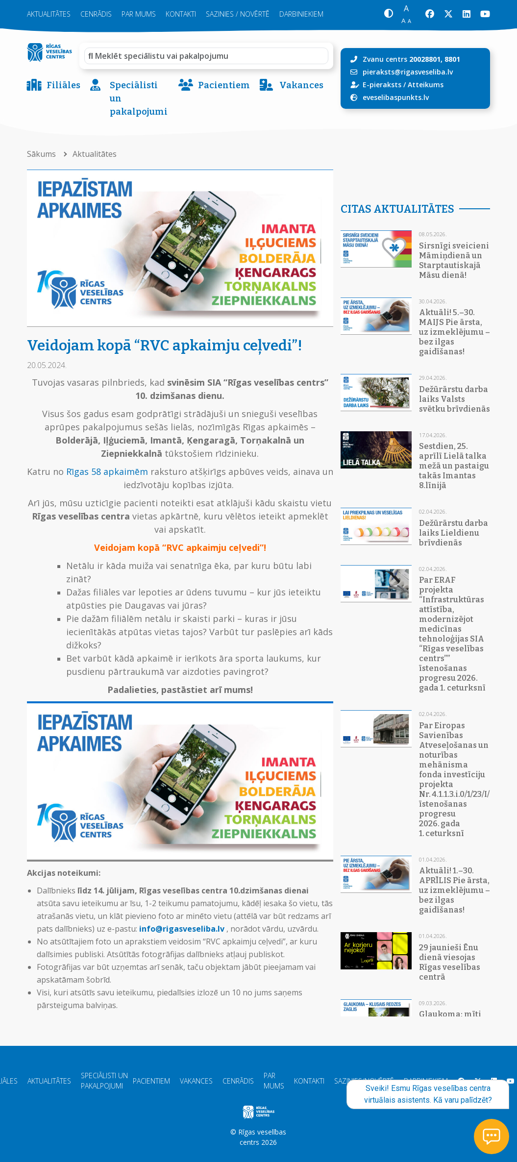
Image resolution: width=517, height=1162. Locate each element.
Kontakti (181, 14)
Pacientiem (214, 85)
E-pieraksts (382, 84)
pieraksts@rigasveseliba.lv (408, 71)
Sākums (42, 153)
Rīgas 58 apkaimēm (107, 471)
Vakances (291, 85)
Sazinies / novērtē (238, 14)
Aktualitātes (49, 14)
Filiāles (53, 85)
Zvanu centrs (411, 59)
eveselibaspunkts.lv (396, 97)
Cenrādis (96, 14)
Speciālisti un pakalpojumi (129, 99)
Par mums (139, 14)
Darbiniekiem (301, 14)
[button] (388, 14)
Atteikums (425, 84)
